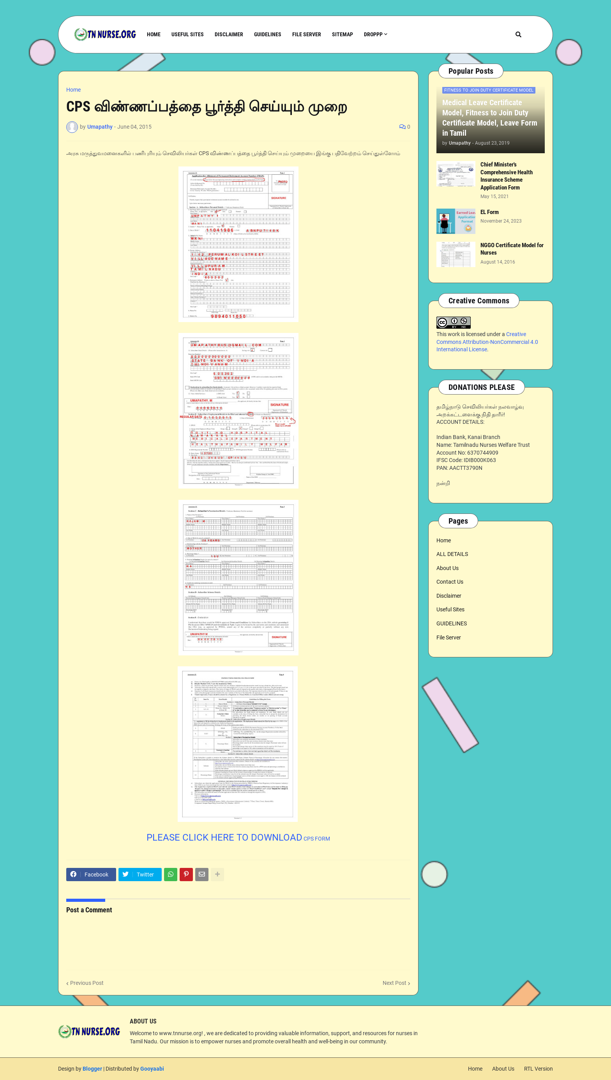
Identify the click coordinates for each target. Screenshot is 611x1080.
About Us (447, 568)
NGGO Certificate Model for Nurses (512, 249)
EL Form (489, 212)
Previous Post (87, 983)
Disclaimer (448, 596)
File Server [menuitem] (306, 34)
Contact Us (449, 582)
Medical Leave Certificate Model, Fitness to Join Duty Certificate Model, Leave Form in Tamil (489, 118)
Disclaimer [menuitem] (229, 34)
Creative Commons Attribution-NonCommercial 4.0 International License (487, 341)
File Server (448, 637)
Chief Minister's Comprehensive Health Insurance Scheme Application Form (506, 176)
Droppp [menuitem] (373, 34)
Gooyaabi (152, 1069)
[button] (518, 34)
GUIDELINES (451, 623)
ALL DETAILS (452, 554)
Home (73, 89)
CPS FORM (238, 839)
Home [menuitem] (154, 34)
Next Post (394, 983)
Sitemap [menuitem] (342, 34)
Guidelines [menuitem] (267, 34)
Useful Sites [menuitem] (187, 34)
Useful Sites (450, 609)
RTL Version (538, 1069)
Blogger (92, 1069)
